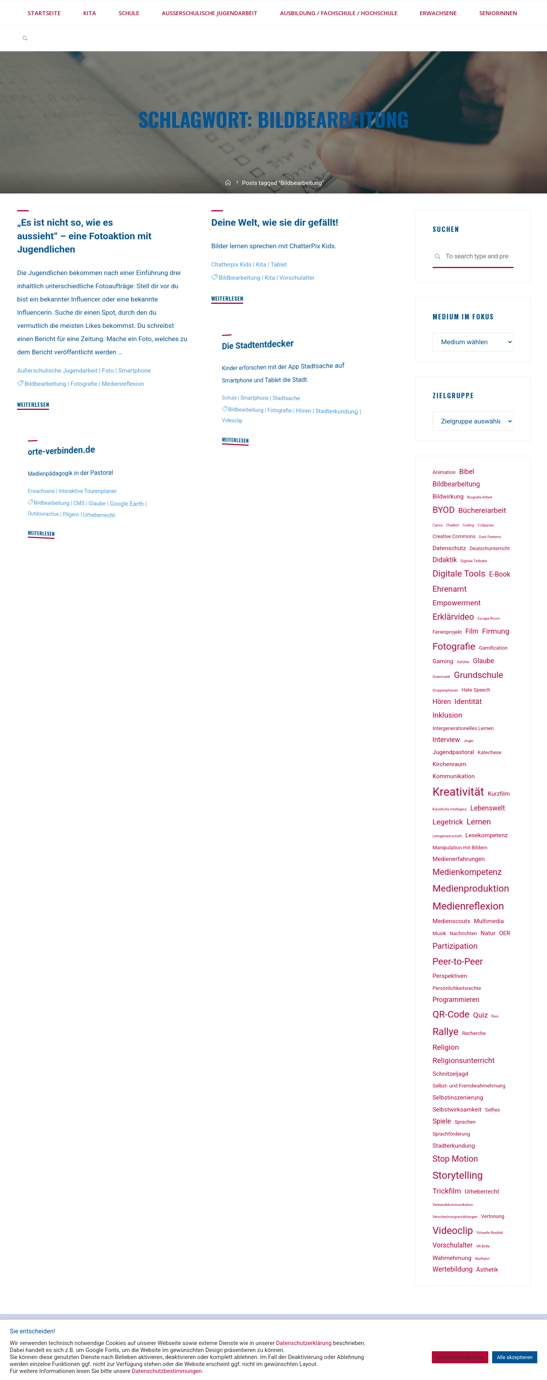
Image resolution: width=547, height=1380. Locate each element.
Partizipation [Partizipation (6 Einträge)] (455, 946)
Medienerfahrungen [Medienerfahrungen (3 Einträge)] (459, 859)
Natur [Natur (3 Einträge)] (487, 933)
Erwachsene (41, 491)
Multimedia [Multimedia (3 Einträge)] (489, 921)
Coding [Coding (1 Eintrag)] (468, 525)
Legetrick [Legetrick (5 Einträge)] (448, 821)
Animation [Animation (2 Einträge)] (444, 472)
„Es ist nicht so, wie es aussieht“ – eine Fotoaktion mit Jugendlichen (84, 236)
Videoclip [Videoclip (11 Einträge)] (453, 1230)
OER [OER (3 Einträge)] (504, 933)
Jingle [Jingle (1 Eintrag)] (468, 741)
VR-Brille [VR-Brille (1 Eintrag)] (483, 1246)
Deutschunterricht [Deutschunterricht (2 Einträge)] (490, 548)
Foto (108, 370)
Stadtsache (286, 398)
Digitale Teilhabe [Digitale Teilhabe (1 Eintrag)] (474, 561)
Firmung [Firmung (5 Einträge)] (495, 631)
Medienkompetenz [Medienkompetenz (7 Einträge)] (467, 872)
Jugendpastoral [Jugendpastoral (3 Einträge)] (453, 752)
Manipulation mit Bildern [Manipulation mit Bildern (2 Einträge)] (460, 847)
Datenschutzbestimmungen (167, 1371)
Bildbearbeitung (45, 383)
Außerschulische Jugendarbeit (57, 370)
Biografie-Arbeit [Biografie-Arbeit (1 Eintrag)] (479, 497)
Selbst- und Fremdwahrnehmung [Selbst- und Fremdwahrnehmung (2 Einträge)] (469, 1086)
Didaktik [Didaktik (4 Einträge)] (445, 560)
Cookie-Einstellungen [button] (460, 1357)
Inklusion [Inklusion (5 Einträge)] (448, 715)
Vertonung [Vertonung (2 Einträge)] (492, 1216)
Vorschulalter (296, 277)
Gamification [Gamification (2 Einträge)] (493, 648)
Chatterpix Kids (231, 264)
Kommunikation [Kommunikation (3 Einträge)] (454, 776)
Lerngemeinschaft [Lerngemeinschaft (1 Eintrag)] (447, 836)
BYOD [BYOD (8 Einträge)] (444, 510)
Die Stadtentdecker (258, 345)
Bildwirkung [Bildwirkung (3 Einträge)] (448, 496)
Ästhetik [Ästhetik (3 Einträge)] (487, 1269)
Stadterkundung (337, 412)
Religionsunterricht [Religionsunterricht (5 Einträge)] (464, 1060)
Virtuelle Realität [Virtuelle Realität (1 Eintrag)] (490, 1232)
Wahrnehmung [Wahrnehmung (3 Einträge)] (452, 1258)
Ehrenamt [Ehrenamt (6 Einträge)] (450, 589)
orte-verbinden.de (61, 450)
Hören (303, 411)
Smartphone (134, 370)
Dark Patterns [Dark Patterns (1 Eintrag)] (490, 537)
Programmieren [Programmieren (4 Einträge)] (456, 1000)
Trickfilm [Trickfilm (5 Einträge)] (447, 1191)
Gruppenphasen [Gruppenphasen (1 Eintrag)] (445, 690)
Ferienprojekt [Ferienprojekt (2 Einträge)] (447, 632)
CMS (78, 503)
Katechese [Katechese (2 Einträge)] (489, 752)
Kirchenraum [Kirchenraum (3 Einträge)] (449, 764)
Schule (229, 398)
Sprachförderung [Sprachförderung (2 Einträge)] (451, 1134)
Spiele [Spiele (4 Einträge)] (442, 1121)
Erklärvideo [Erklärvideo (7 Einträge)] (453, 617)
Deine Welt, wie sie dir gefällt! (274, 222)
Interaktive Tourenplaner (88, 491)
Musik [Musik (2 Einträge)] (439, 933)
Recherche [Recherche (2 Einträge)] (474, 1033)
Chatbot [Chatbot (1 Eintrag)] (452, 525)
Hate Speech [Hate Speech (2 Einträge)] (475, 690)
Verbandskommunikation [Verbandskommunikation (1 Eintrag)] (453, 1204)
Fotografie (83, 383)
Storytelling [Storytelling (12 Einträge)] (458, 1175)
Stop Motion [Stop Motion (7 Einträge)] (455, 1159)
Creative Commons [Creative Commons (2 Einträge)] (454, 536)
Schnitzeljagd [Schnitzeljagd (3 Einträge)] (450, 1073)
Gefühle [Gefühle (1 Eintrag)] (463, 662)
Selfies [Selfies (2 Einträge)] (492, 1110)
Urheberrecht (99, 515)
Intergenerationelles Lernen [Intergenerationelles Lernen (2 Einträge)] (463, 728)
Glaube (97, 503)
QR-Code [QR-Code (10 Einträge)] (451, 1014)
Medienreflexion (123, 383)
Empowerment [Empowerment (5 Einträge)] (457, 602)
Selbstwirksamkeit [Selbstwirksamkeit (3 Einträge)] (457, 1109)
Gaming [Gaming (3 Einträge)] (443, 661)
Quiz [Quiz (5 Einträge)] (480, 1015)
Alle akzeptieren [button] (515, 1357)
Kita (261, 264)
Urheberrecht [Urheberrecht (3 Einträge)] (482, 1191)
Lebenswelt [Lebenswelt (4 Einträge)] (487, 808)
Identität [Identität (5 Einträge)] (468, 701)
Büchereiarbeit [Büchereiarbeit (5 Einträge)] (482, 510)
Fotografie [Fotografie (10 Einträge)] (454, 646)
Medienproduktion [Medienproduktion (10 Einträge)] (471, 888)
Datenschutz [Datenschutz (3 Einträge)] (449, 548)
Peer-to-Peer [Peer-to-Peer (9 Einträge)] (458, 961)
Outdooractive (43, 514)
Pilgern (71, 514)
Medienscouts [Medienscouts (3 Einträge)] (451, 921)
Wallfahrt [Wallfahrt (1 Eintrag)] (482, 1258)
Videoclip (232, 420)
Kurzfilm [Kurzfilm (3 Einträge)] (499, 793)
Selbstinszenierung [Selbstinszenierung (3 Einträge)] (458, 1097)
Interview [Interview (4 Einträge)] (446, 740)
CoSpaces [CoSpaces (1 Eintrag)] (485, 525)
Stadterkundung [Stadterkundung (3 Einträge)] (454, 1145)
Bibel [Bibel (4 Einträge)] (466, 472)
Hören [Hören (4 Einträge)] (442, 702)
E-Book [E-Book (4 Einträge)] (499, 574)
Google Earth (127, 503)
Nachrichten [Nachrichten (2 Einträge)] (463, 933)
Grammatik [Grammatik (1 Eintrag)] (442, 676)
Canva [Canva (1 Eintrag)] (438, 525)
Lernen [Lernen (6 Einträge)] (478, 821)
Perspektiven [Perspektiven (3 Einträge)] (450, 975)
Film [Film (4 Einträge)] (472, 631)
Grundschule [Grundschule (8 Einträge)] (478, 675)
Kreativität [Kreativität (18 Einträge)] (458, 791)
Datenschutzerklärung (304, 1343)
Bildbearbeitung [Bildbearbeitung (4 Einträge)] (456, 484)
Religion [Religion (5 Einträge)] (446, 1047)
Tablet (278, 264)
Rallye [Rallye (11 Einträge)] (446, 1031)
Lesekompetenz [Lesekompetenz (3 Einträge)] (486, 835)
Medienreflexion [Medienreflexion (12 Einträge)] (468, 906)
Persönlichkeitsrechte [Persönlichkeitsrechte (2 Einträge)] (457, 988)
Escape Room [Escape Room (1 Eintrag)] (488, 618)
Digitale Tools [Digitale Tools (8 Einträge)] (459, 573)
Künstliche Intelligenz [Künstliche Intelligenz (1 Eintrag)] (450, 809)
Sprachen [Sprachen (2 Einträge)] (464, 1122)
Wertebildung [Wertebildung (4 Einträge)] (453, 1269)
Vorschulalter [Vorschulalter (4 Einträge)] (453, 1245)
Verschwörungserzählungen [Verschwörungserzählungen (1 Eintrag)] (455, 1216)
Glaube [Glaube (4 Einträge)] (483, 661)
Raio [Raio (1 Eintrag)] (494, 1016)
